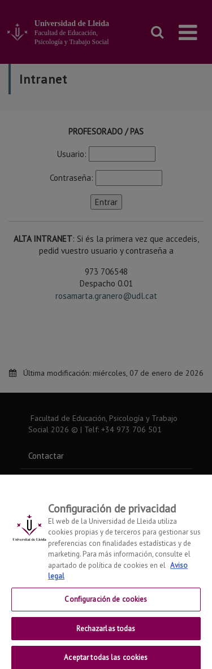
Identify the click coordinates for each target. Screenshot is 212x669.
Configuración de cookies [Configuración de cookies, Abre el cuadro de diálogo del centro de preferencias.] (105, 603)
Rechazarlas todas (105, 632)
